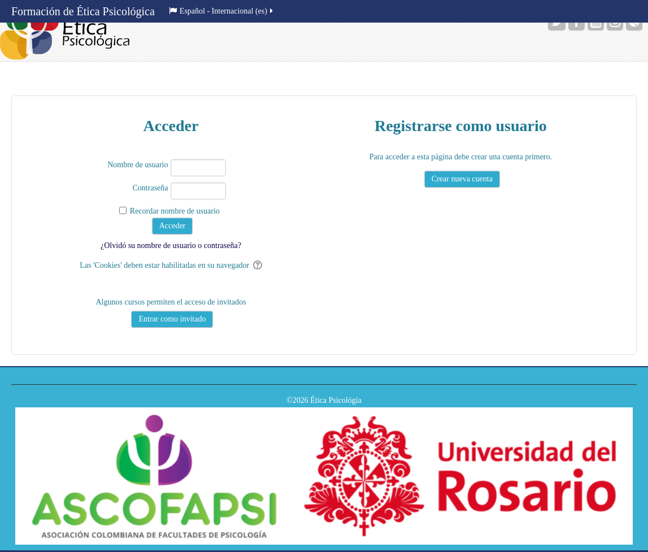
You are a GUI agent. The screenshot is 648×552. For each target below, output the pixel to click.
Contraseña (150, 188)
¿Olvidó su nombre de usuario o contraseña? (171, 245)
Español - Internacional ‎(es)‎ (222, 11)
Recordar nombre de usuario (175, 211)
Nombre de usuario (137, 164)
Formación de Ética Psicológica (83, 11)
